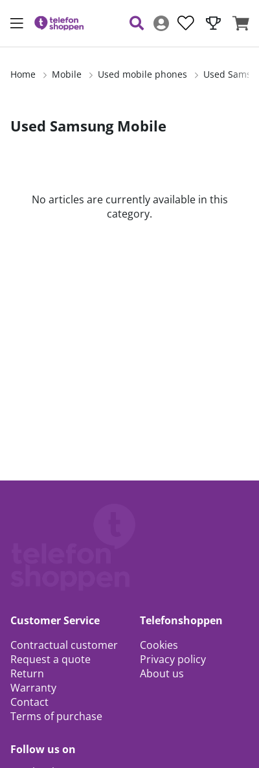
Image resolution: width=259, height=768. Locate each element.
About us (162, 673)
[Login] (161, 23)
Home (23, 74)
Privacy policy (173, 659)
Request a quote (50, 659)
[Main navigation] (16, 23)
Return (27, 673)
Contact (29, 702)
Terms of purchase (56, 716)
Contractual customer (64, 645)
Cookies (159, 645)
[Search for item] (136, 23)
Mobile (67, 74)
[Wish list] (186, 23)
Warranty (33, 688)
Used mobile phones (142, 74)
